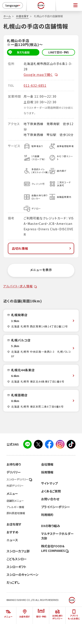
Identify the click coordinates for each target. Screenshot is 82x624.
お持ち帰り (14, 464)
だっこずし (13, 582)
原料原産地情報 (16, 513)
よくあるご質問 (51, 491)
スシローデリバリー (19, 479)
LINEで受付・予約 (58, 52)
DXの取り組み (50, 526)
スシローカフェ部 (18, 551)
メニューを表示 (41, 270)
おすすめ (12, 532)
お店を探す (22, 16)
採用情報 (47, 472)
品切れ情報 (42, 248)
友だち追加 (18, 52)
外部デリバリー (15, 486)
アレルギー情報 (15, 507)
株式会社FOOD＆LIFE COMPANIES (55, 548)
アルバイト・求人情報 (18, 286)
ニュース (12, 540)
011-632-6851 (35, 85)
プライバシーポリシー (55, 507)
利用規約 (47, 514)
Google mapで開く (41, 74)
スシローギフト (16, 567)
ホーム (7, 16)
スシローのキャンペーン (22, 574)
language (13, 5)
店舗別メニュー (15, 501)
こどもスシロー (17, 559)
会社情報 (47, 464)
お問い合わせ (50, 499)
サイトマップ (49, 483)
